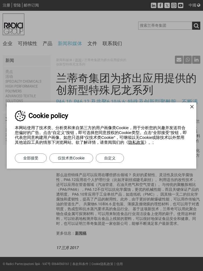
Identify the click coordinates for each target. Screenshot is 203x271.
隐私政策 (136, 142)
